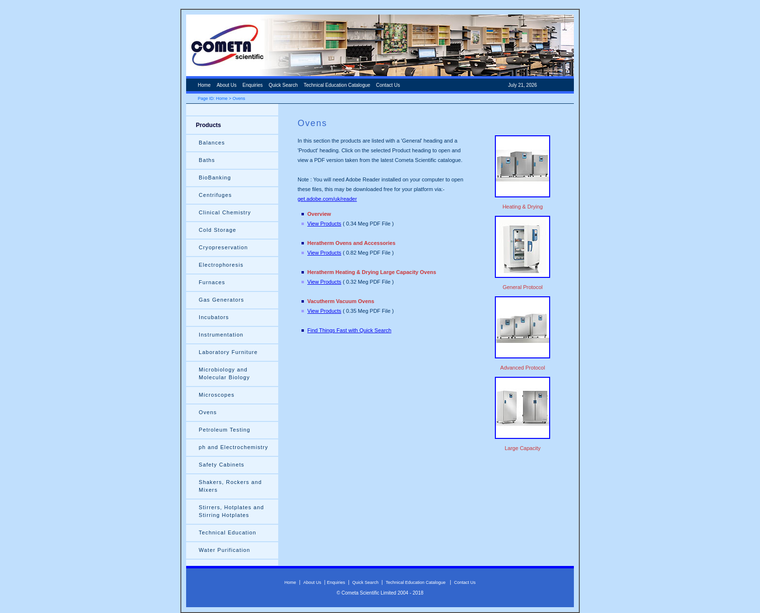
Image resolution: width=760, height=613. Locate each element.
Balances (212, 142)
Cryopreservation (223, 247)
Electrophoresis (221, 265)
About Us (227, 85)
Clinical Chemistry (225, 212)
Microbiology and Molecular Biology (224, 373)
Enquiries (252, 85)
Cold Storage (217, 230)
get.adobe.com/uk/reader (327, 199)
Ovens (208, 412)
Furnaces (224, 282)
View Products (324, 223)
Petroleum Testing (225, 430)
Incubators (214, 317)
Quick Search (283, 85)
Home (204, 85)
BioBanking (215, 177)
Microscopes (217, 395)
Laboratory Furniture (228, 352)
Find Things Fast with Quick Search (349, 330)
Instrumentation (221, 335)
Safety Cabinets (221, 465)
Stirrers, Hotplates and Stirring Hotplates (231, 511)
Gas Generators (221, 300)
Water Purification (224, 550)
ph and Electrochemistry (233, 447)
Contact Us (388, 85)
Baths (207, 160)
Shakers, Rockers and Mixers (230, 486)
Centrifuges (215, 195)
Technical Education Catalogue (338, 85)
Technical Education (227, 532)
